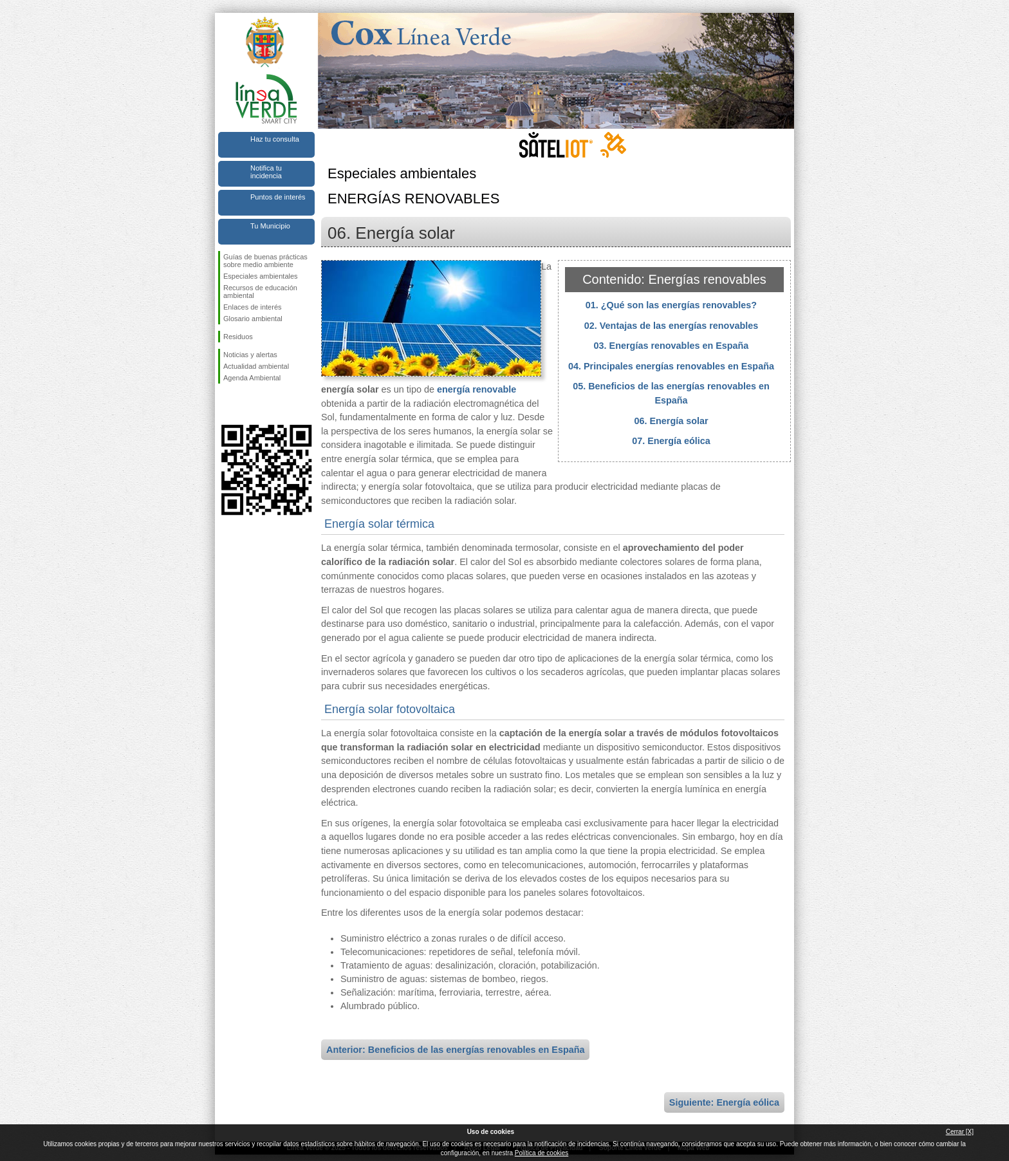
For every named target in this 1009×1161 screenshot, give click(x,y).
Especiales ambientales (260, 276)
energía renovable (476, 389)
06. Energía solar (671, 421)
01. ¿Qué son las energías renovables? (671, 305)
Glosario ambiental (252, 318)
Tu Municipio (270, 226)
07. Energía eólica (671, 441)
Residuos (238, 336)
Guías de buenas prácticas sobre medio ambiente (265, 260)
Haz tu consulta (274, 139)
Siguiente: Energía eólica (724, 1102)
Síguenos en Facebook (226, 404)
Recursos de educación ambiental (260, 291)
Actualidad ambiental (256, 366)
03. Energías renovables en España (671, 345)
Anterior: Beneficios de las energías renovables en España (455, 1050)
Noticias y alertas (250, 354)
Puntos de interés (278, 197)
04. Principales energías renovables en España (671, 366)
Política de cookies (541, 1152)
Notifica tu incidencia (266, 172)
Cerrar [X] (960, 1131)
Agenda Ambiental (252, 378)
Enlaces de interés (252, 307)
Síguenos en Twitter (247, 404)
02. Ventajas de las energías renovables (671, 325)
